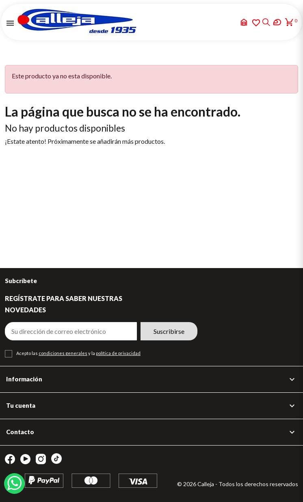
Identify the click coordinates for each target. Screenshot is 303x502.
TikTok (56, 458)
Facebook (10, 459)
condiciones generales (63, 353)
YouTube (25, 459)
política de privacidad (118, 353)
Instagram (41, 459)
